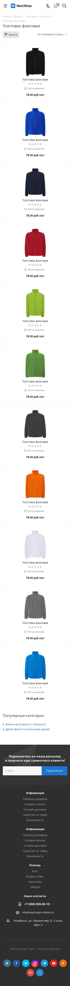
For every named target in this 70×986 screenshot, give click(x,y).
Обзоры (35, 887)
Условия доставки (35, 809)
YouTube (53, 963)
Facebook (16, 963)
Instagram (35, 963)
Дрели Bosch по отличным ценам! (28, 729)
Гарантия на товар (35, 815)
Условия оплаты (35, 804)
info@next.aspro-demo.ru (38, 912)
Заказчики (35, 881)
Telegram (44, 963)
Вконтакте (7, 963)
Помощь (35, 865)
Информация (35, 829)
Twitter (25, 963)
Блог (35, 871)
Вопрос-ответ (35, 876)
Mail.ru (39, 972)
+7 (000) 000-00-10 (37, 904)
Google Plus (30, 972)
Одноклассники (63, 963)
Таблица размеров (35, 799)
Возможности (35, 820)
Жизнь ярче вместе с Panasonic (26, 724)
